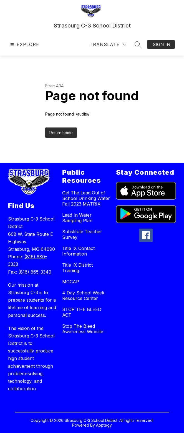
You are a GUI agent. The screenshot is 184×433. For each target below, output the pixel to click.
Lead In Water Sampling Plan (77, 217)
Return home (61, 132)
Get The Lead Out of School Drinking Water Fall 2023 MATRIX (86, 198)
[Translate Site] (107, 44)
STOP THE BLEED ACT (81, 312)
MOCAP (70, 281)
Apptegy (104, 425)
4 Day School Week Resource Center (83, 295)
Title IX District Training (77, 267)
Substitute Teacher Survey (82, 234)
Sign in (161, 44)
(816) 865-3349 (34, 272)
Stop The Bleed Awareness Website (82, 328)
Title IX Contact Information (78, 251)
